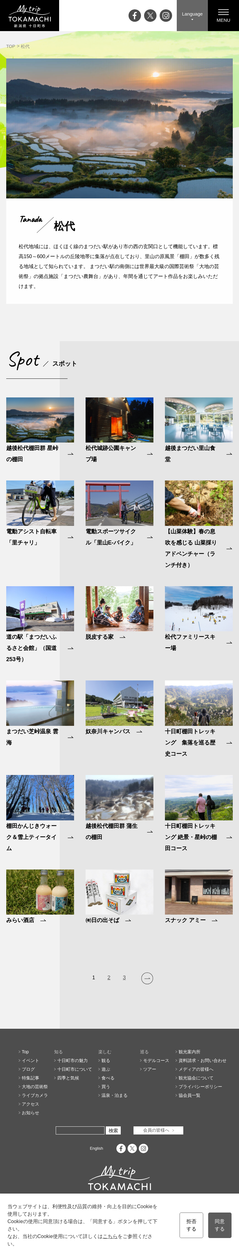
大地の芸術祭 (35, 1086)
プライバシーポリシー (200, 1086)
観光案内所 (189, 1051)
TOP (10, 46)
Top (25, 1051)
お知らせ (30, 1112)
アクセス (30, 1104)
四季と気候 (68, 1077)
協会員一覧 (189, 1095)
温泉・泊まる (114, 1095)
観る (105, 1060)
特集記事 (30, 1077)
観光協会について (196, 1077)
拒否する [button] (191, 1225)
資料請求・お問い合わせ (203, 1060)
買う (105, 1086)
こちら (110, 1236)
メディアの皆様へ (196, 1069)
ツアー (149, 1069)
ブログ (28, 1069)
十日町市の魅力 (72, 1060)
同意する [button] (220, 1225)
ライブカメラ (35, 1095)
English (96, 1148)
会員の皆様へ (156, 1130)
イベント (30, 1060)
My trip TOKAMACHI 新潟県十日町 (29, 15)
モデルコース (156, 1060)
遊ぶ (105, 1069)
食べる (108, 1077)
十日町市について (74, 1069)
